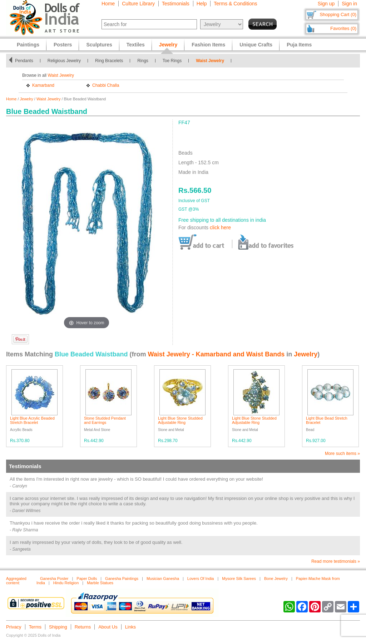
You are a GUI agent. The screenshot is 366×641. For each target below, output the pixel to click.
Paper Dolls (86, 578)
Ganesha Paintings (121, 578)
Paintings (28, 44)
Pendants (28, 60)
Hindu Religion (66, 583)
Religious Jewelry (68, 60)
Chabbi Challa (105, 85)
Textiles (136, 44)
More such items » (342, 453)
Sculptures (99, 44)
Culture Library (138, 3)
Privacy (13, 627)
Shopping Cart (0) (338, 14)
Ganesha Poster (54, 578)
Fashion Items (208, 44)
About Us (107, 627)
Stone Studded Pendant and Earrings (105, 420)
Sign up (326, 3)
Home (108, 3)
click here (220, 227)
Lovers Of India (200, 578)
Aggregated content (16, 580)
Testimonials (175, 3)
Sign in (349, 3)
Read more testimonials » (335, 561)
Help (202, 3)
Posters (63, 44)
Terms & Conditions (235, 3)
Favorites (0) (343, 28)
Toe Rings (176, 60)
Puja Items (299, 44)
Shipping (58, 627)
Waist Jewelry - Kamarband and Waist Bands (216, 354)
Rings (147, 60)
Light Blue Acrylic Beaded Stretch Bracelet (32, 420)
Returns (83, 627)
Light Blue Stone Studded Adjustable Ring (180, 420)
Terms (35, 627)
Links (130, 627)
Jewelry (26, 99)
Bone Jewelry (276, 578)
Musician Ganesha (163, 578)
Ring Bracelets (113, 60)
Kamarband (43, 85)
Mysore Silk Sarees (239, 578)
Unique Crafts (255, 44)
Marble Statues (100, 583)
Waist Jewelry (214, 60)
